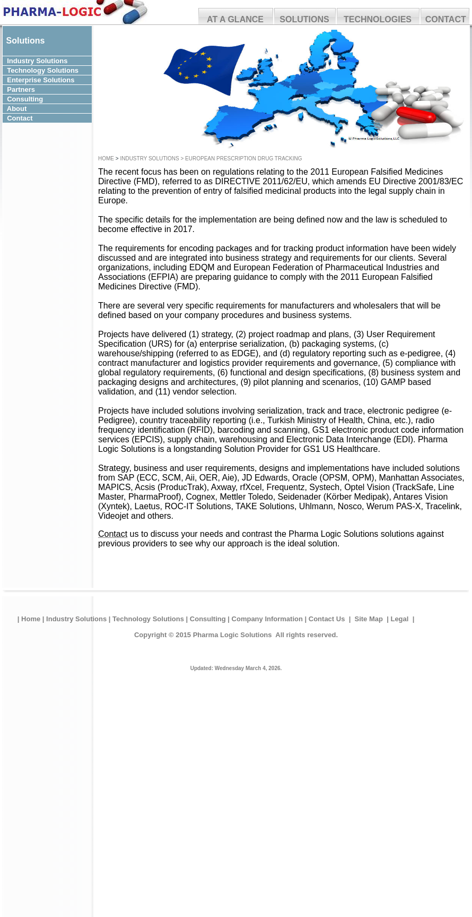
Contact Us (327, 619)
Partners (39, 89)
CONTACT (445, 19)
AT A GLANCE (235, 19)
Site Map (369, 619)
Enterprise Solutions (41, 80)
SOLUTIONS (304, 19)
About (42, 109)
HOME (107, 158)
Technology (26, 70)
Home (30, 619)
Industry (20, 61)
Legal (400, 619)
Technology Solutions (148, 619)
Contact (42, 118)
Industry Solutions (76, 619)
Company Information (267, 619)
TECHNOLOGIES (378, 19)
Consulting (39, 99)
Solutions (57, 61)
